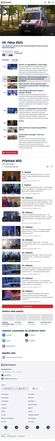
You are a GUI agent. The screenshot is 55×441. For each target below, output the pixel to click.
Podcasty (4, 410)
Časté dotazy (32, 420)
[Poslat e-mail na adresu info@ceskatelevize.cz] (27, 381)
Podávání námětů (33, 417)
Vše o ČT (3, 424)
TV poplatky (4, 403)
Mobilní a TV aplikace (7, 420)
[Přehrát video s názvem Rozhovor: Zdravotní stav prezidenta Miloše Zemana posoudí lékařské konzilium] (27, 20)
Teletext (3, 406)
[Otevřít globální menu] (53, 2)
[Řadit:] (51, 168)
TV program (4, 396)
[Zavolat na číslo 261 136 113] (27, 377)
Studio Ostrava (32, 406)
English (3, 438)
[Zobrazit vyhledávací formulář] (45, 2)
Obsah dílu (5, 62)
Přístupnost (21, 438)
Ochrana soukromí (12, 438)
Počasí (3, 413)
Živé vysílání (4, 399)
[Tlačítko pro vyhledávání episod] (47, 168)
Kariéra (30, 413)
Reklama (30, 399)
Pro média (31, 396)
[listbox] (21, 390)
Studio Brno (31, 403)
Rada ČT (30, 410)
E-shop (3, 417)
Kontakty (31, 424)
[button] (27, 20)
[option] (8, 390)
